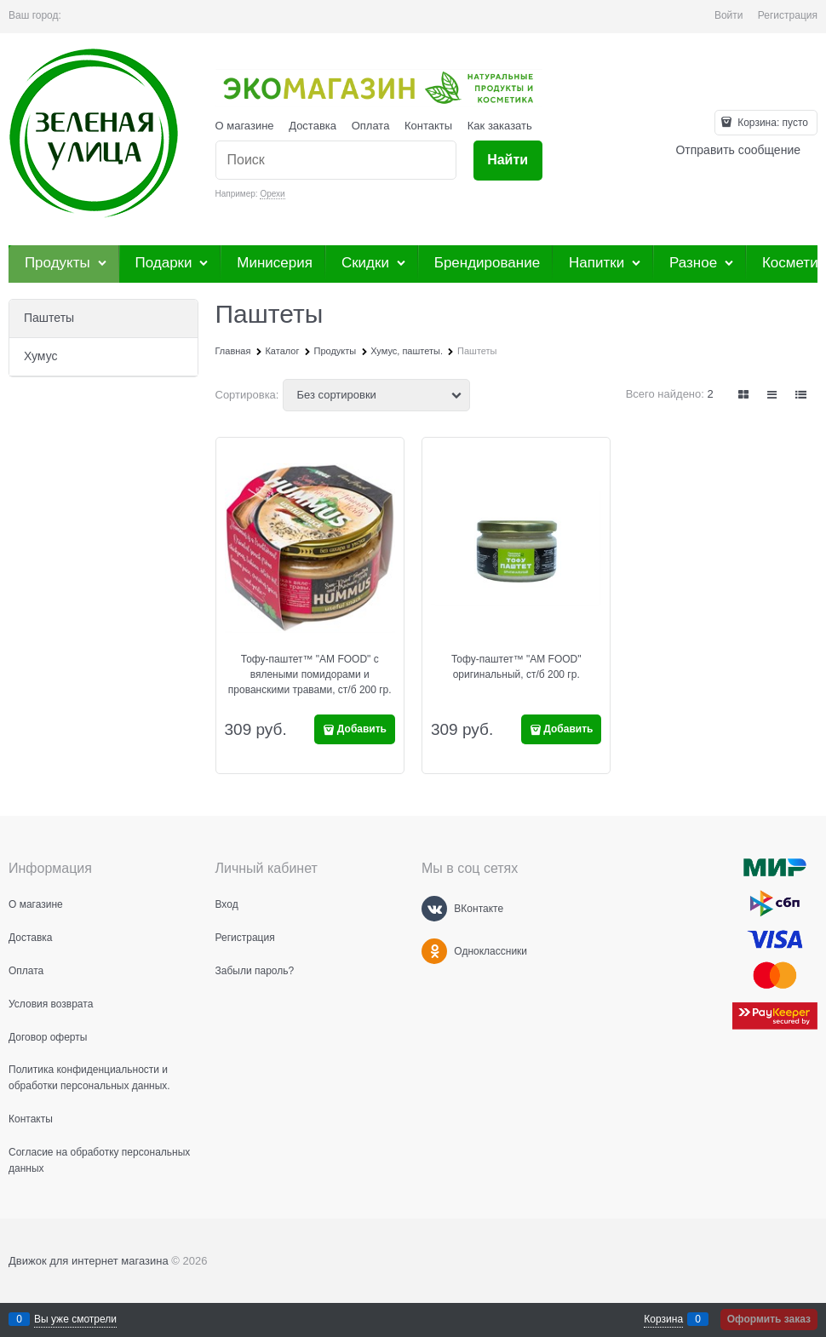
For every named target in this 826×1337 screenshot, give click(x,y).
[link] (744, 394)
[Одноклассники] (434, 951)
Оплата (371, 125)
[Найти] (507, 161)
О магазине (244, 125)
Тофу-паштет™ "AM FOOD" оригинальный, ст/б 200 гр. (516, 666)
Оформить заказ (769, 1319)
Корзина (663, 1319)
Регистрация (787, 15)
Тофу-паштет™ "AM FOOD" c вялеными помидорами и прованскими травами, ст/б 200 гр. (310, 674)
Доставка (312, 125)
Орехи (272, 193)
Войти (728, 15)
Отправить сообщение (737, 150)
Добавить (362, 729)
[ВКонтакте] (434, 908)
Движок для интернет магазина (89, 1260)
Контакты (428, 125)
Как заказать (499, 125)
